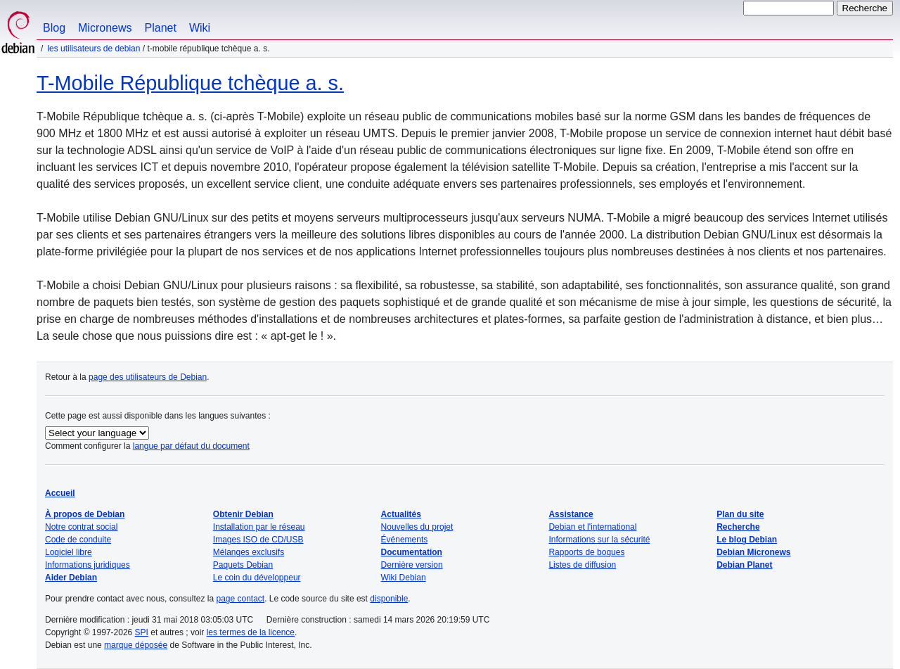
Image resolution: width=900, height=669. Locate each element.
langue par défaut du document (191, 446)
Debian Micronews (753, 552)
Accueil (60, 493)
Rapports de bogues (586, 552)
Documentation (411, 552)
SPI (141, 632)
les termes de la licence (251, 632)
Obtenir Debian (243, 514)
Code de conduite (78, 539)
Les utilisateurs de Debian (93, 48)
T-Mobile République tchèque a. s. (190, 83)
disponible (389, 599)
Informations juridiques (87, 565)
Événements (404, 539)
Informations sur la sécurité (599, 539)
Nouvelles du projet (417, 527)
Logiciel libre (68, 552)
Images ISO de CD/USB (258, 539)
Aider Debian (71, 577)
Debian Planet (744, 565)
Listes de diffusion (582, 565)
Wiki (199, 28)
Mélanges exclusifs (248, 552)
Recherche (737, 527)
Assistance (570, 514)
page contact (240, 599)
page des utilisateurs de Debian (148, 377)
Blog (54, 28)
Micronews (104, 28)
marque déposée (135, 645)
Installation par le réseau (259, 527)
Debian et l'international (592, 527)
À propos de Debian (84, 514)
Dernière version (412, 565)
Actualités (401, 514)
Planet (160, 28)
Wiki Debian (403, 577)
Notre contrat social (81, 527)
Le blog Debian (746, 539)
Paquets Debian (243, 565)
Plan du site (740, 514)
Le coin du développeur (257, 577)
